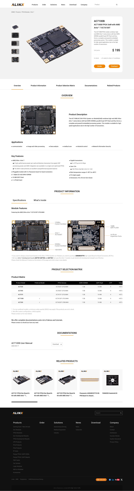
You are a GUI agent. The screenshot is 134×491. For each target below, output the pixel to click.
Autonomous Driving (60, 427)
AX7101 (37, 258)
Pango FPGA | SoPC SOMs (21, 454)
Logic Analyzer (17, 466)
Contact (114, 66)
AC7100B (20, 298)
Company (84, 5)
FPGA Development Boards (21, 439)
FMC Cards (16, 460)
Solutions (53, 5)
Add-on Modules (18, 469)
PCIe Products (17, 445)
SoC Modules (17, 430)
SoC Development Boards (21, 436)
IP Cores (15, 451)
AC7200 (20, 302)
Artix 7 (32, 12)
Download (72, 5)
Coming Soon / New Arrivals (21, 427)
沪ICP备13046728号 (74, 488)
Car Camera (16, 463)
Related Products (113, 86)
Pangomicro (23, 479)
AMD (17, 479)
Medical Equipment (60, 430)
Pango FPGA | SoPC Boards (21, 457)
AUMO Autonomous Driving (36, 479)
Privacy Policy (114, 442)
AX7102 (42, 258)
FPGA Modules (26, 12)
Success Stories (114, 436)
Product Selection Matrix (65, 86)
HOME (13, 12)
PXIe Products (17, 448)
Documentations (91, 86)
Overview (17, 86)
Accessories (16, 472)
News (63, 5)
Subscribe (79, 430)
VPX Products (17, 442)
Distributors (113, 433)
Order (44, 5)
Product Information (38, 86)
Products (35, 5)
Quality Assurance (115, 439)
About (111, 427)
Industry (56, 433)
